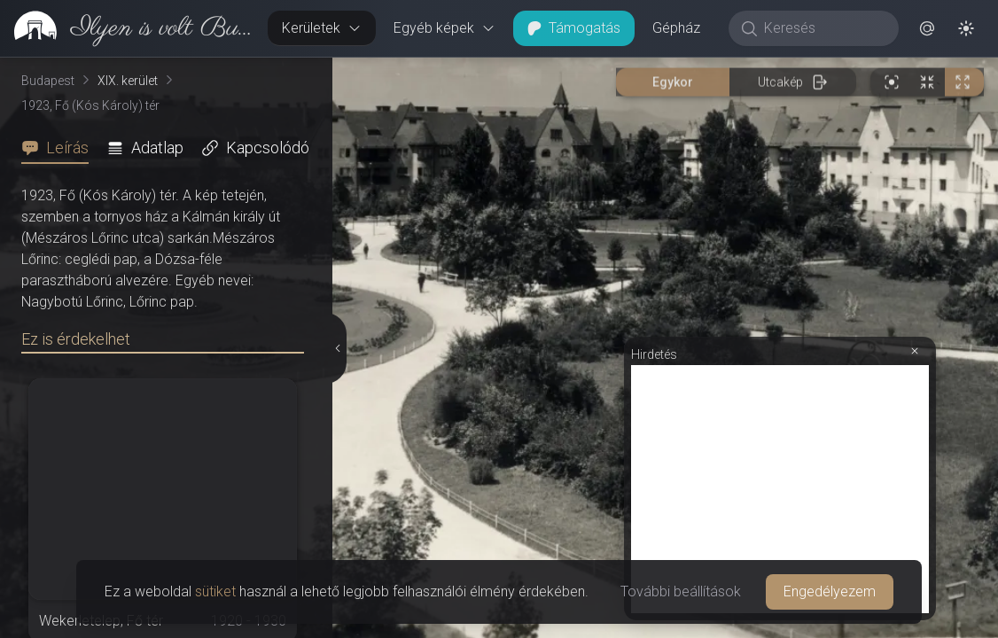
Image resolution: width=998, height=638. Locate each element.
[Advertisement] (780, 489)
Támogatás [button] (573, 27)
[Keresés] (823, 28)
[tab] (60, 148)
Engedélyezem (830, 591)
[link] (126, 28)
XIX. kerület (127, 81)
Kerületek (322, 27)
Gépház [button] (676, 27)
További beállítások (680, 591)
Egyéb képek (444, 27)
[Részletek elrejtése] (336, 348)
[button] (927, 28)
